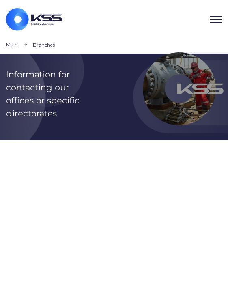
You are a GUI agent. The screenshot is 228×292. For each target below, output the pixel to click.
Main (12, 44)
